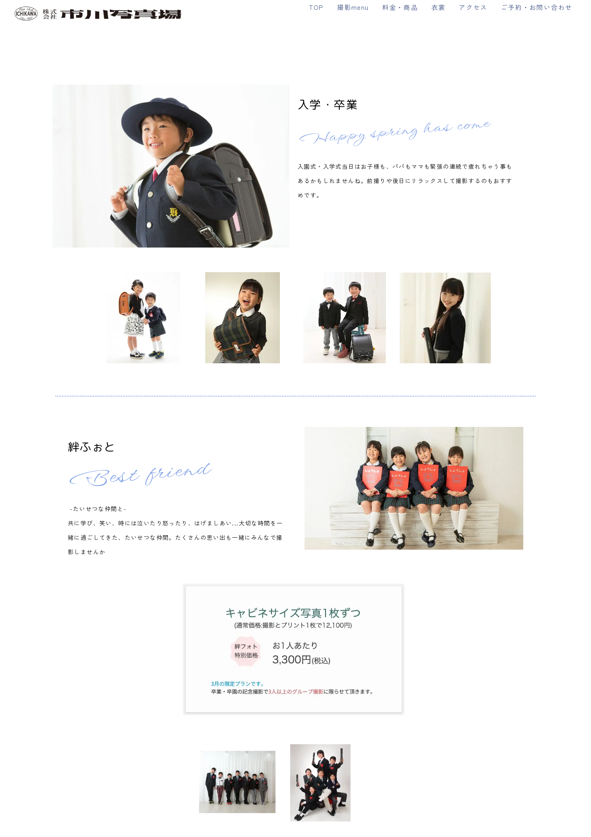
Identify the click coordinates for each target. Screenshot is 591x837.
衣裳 (438, 6)
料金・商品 (400, 6)
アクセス (473, 6)
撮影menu (353, 6)
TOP (316, 6)
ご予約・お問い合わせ (536, 6)
